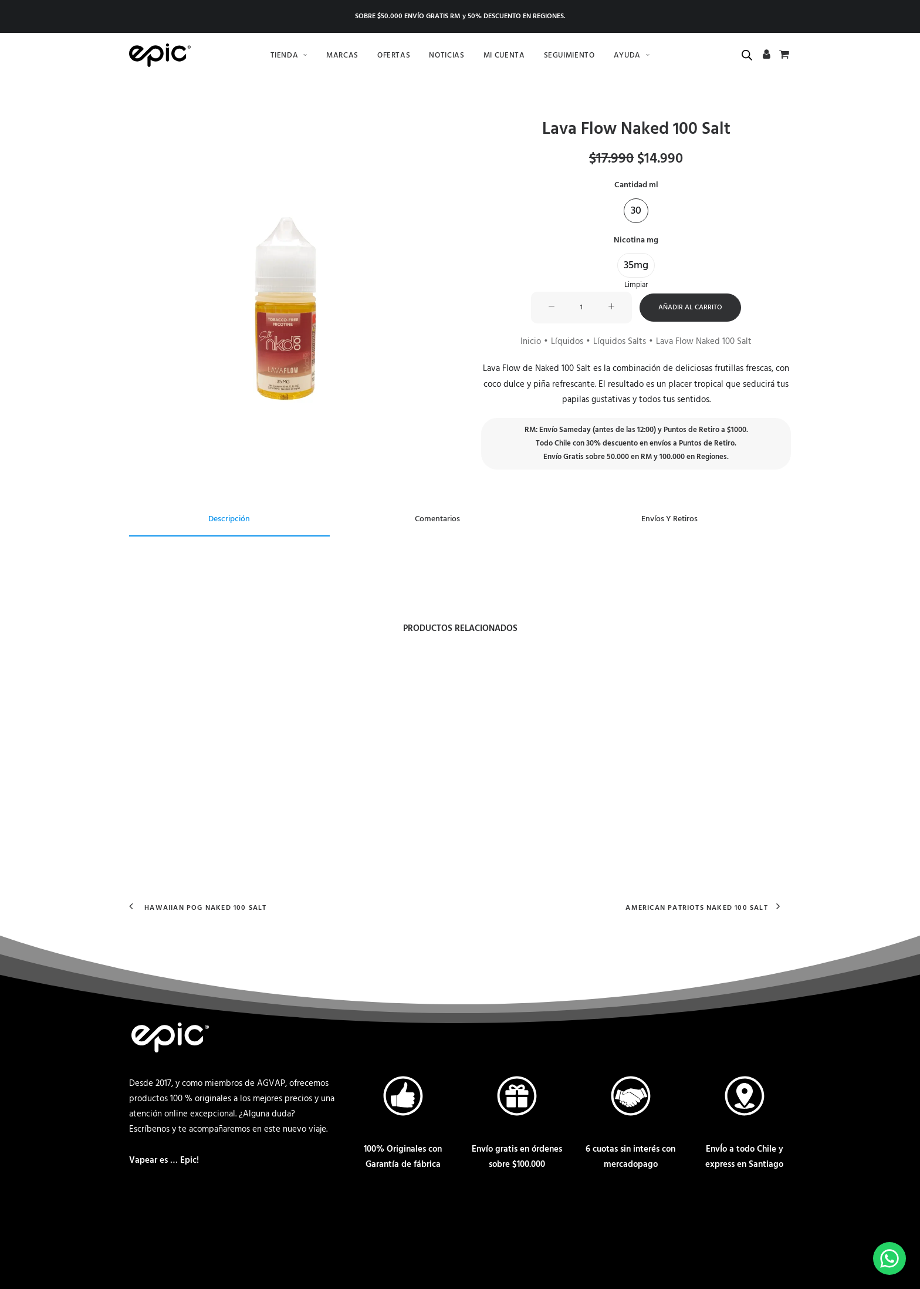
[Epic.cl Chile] (160, 55)
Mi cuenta (504, 55)
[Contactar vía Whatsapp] (176, 1219)
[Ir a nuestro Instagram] (246, 1219)
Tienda (288, 55)
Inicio (530, 342)
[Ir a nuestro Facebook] (211, 1219)
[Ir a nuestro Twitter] (280, 1219)
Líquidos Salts (619, 342)
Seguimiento (569, 55)
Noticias (446, 55)
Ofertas (394, 55)
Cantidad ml (636, 185)
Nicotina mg (636, 240)
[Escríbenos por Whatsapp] (889, 1258)
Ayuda (632, 55)
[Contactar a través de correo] (141, 1219)
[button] (284, 275)
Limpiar (636, 285)
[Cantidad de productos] (581, 307)
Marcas (342, 55)
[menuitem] (289, 55)
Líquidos (567, 342)
